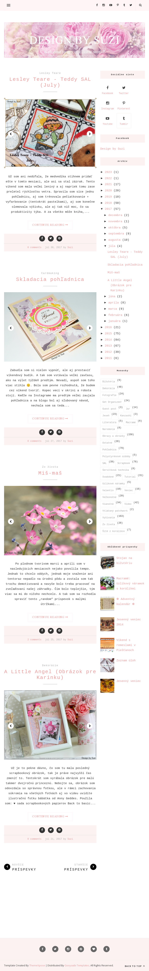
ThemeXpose (37, 965)
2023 (108, 172)
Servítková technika (115, 470)
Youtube (107, 120)
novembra (115, 221)
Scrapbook (123, 463)
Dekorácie (50, 665)
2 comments (34, 639)
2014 (108, 340)
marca (112, 309)
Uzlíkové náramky (113, 483)
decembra (115, 215)
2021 (108, 184)
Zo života (50, 467)
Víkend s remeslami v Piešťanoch (126, 645)
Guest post (109, 409)
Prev (11, 134)
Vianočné (108, 504)
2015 (108, 333)
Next (90, 134)
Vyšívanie (108, 517)
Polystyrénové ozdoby (116, 456)
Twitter (124, 90)
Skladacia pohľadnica (50, 279)
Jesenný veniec (128, 681)
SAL (104, 463)
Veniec (128, 490)
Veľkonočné (109, 497)
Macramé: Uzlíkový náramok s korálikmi (130, 583)
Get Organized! (112, 402)
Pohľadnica (109, 449)
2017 (108, 209)
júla (111, 246)
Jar (128, 409)
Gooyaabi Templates (77, 965)
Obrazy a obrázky (113, 436)
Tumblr (124, 120)
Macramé (131, 422)
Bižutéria (108, 381)
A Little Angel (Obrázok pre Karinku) (50, 675)
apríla (113, 302)
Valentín (108, 490)
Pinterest (124, 105)
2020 (108, 190)
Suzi (70, 247)
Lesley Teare (50, 73)
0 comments (34, 247)
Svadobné (108, 477)
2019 (108, 197)
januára (114, 321)
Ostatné (107, 443)
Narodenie (108, 429)
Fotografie (109, 395)
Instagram (107, 105)
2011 (108, 358)
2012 (108, 352)
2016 (108, 327)
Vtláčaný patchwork (115, 511)
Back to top (135, 966)
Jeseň (105, 415)
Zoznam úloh (126, 660)
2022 (108, 178)
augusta (114, 240)
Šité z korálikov (113, 531)
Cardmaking (50, 273)
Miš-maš (50, 473)
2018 (108, 203)
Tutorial (130, 477)
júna (111, 296)
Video (127, 504)
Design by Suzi (112, 149)
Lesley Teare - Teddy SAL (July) (50, 82)
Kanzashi (126, 415)
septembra (116, 233)
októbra (114, 227)
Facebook (107, 90)
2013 (108, 346)
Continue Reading (50, 224)
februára (115, 315)
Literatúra (109, 422)
